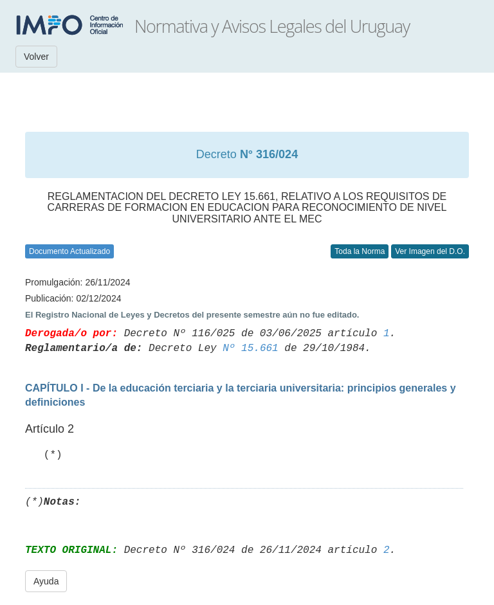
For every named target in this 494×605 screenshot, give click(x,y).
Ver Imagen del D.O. (430, 251)
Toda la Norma (359, 251)
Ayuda (46, 581)
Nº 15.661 (250, 348)
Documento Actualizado (69, 251)
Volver (36, 56)
